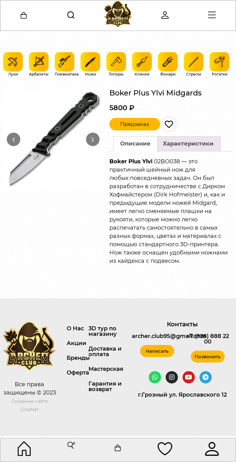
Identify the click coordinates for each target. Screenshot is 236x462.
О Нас (75, 328)
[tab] (135, 143)
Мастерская (105, 369)
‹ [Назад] (13, 139)
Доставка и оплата (105, 351)
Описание (135, 143)
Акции (76, 343)
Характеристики (188, 143)
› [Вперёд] (92, 139)
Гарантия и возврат (105, 386)
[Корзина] (24, 15)
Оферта (78, 372)
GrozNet (29, 409)
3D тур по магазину (102, 331)
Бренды (78, 358)
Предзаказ (134, 124)
